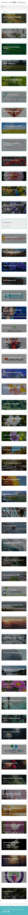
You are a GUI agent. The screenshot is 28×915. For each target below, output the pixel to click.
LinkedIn (8, 912)
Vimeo (6, 912)
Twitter (4, 912)
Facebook (2, 912)
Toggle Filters (4, 11)
